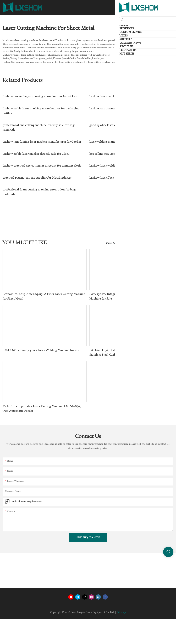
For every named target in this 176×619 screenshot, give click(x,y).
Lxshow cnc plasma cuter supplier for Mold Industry (124, 108)
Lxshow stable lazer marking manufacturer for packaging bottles (41, 111)
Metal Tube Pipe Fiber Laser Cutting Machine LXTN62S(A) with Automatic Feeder (42, 408)
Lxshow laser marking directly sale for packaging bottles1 (127, 96)
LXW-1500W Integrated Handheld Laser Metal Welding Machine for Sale (126, 296)
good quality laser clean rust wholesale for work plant (125, 125)
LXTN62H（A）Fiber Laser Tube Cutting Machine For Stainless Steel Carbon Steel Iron (125, 352)
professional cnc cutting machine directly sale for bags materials (39, 127)
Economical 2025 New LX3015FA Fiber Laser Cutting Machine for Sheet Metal (44, 296)
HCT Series (166, 243)
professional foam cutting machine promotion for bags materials (39, 192)
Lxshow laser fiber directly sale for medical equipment (125, 177)
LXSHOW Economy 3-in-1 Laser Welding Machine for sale (41, 350)
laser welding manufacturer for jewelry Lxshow (120, 141)
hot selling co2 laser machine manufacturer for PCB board (128, 153)
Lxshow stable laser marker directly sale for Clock (36, 153)
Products (151, 243)
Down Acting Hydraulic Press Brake (124, 243)
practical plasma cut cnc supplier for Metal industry (37, 177)
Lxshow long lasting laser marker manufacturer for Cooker (42, 141)
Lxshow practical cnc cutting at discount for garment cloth (42, 165)
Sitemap (121, 612)
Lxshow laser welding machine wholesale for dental (123, 165)
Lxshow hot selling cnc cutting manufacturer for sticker (39, 96)
